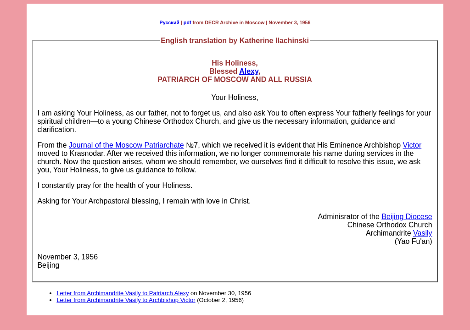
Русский (169, 22)
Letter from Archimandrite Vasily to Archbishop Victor (125, 300)
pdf (187, 22)
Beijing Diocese (406, 216)
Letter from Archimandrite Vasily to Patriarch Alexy (122, 293)
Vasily (422, 233)
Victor (412, 145)
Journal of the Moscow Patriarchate (126, 145)
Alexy (248, 71)
